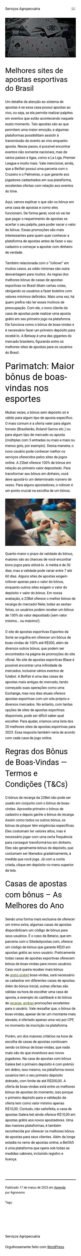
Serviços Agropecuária (22, 9)
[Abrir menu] (73, 8)
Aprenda (60, 1187)
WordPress (55, 1247)
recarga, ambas (22, 1003)
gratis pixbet (19, 975)
